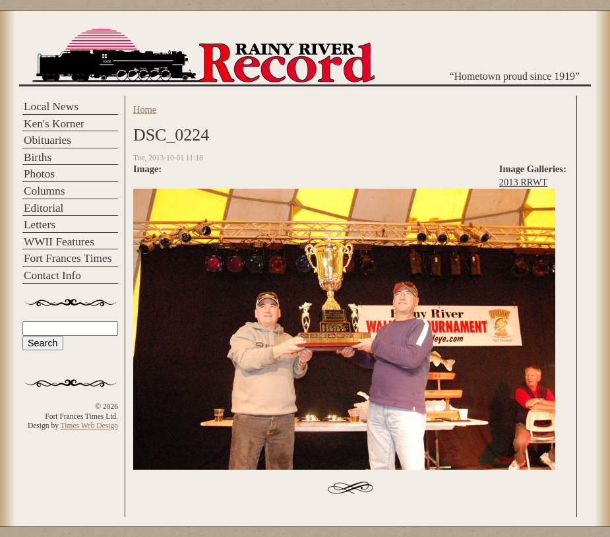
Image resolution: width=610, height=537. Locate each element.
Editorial (43, 208)
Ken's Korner (54, 123)
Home (144, 109)
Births (37, 157)
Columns (44, 191)
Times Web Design (89, 425)
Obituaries (47, 140)
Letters (39, 224)
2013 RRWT (523, 182)
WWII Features (59, 242)
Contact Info (52, 275)
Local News (51, 106)
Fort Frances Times (67, 258)
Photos (39, 174)
